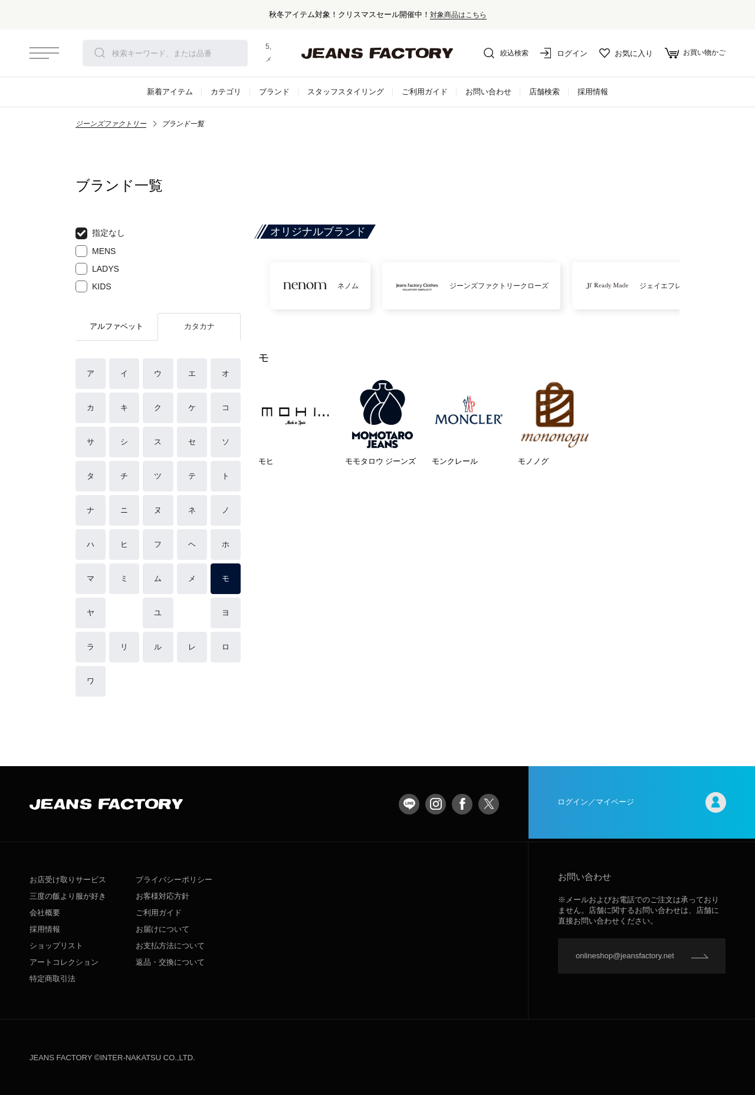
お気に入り (622, 53)
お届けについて (162, 929)
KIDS (93, 286)
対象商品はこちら (458, 14)
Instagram (435, 804)
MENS (96, 251)
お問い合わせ (488, 91)
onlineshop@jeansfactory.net (625, 955)
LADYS (97, 269)
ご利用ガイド (425, 91)
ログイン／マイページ (642, 804)
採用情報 (592, 91)
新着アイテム (170, 91)
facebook (462, 804)
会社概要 (44, 912)
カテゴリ (226, 91)
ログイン (560, 53)
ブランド (274, 91)
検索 (99, 53)
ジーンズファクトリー (111, 124)
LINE (409, 804)
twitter (488, 804)
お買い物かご (693, 53)
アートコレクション (64, 962)
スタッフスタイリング (345, 91)
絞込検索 (501, 53)
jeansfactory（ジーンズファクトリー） (377, 53)
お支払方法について (170, 945)
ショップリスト (56, 945)
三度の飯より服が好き (67, 896)
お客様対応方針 (162, 896)
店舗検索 (544, 91)
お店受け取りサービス (67, 879)
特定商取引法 (52, 978)
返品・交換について (170, 962)
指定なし (100, 233)
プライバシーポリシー (174, 879)
